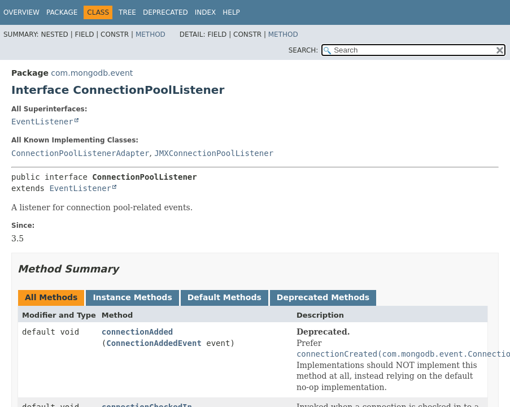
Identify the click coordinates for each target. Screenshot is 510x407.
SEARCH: (304, 50)
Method (150, 34)
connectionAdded (137, 331)
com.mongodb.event (92, 72)
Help (231, 12)
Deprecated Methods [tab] (323, 297)
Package (61, 12)
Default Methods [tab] (224, 297)
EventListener (42, 121)
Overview (21, 12)
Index (205, 12)
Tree (127, 12)
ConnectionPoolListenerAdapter (80, 153)
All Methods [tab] (51, 297)
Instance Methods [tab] (132, 297)
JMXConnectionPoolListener (213, 153)
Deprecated (165, 12)
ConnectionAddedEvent (154, 343)
